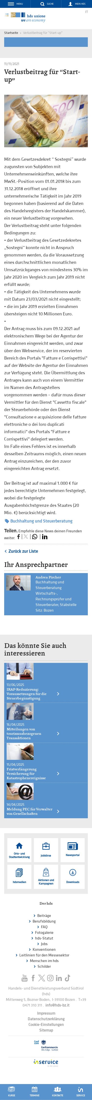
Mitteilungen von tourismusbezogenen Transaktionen (33, 733)
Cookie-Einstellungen (46, 1024)
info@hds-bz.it (57, 1005)
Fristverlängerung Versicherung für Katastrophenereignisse (33, 773)
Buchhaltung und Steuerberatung (38, 521)
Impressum (46, 1013)
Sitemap (46, 1030)
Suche (50, 3)
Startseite (11, 33)
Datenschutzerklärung (46, 1019)
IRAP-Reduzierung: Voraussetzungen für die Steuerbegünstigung (33, 693)
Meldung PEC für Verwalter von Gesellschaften (33, 811)
